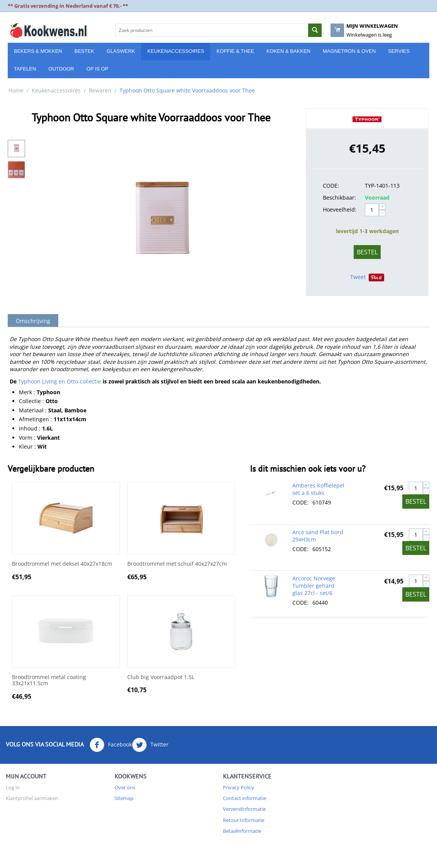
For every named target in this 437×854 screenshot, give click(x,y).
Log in (13, 787)
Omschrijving (33, 320)
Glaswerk (120, 51)
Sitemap (124, 798)
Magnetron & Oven (349, 51)
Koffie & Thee (235, 51)
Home (16, 90)
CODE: (331, 185)
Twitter (150, 745)
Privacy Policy (238, 787)
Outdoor (61, 69)
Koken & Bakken (288, 51)
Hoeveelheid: (339, 209)
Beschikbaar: (339, 197)
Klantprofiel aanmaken (32, 798)
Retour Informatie (243, 820)
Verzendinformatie (244, 808)
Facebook (110, 745)
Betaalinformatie (242, 830)
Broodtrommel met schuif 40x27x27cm (177, 564)
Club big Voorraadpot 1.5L (160, 677)
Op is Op (97, 69)
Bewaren (100, 90)
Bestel (367, 252)
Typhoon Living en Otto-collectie (59, 381)
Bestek (84, 51)
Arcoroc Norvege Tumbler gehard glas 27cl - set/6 (313, 586)
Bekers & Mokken (38, 51)
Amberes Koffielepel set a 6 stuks (318, 489)
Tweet (358, 277)
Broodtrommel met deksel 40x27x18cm (62, 564)
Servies (399, 51)
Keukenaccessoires (175, 51)
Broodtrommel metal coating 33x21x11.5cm (49, 680)
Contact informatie (244, 798)
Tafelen (25, 69)
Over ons (125, 787)
